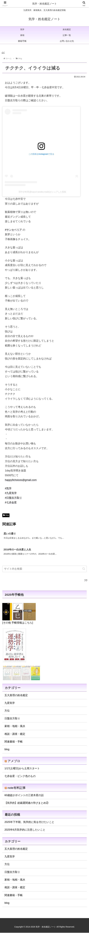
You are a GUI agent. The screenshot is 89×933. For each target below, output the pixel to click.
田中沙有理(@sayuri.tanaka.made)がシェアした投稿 (42, 192)
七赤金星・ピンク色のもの (20, 776)
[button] (83, 569)
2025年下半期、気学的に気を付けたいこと (29, 822)
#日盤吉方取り (13, 497)
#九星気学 (11, 493)
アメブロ (14, 761)
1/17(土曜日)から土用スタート (22, 768)
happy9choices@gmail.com (21, 480)
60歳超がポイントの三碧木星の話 (24, 795)
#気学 (8, 488)
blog (6, 515)
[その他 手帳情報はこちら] (17, 623)
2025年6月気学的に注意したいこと (24, 830)
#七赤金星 (11, 502)
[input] (44, 569)
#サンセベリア (13, 229)
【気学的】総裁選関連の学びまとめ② (26, 803)
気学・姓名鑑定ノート (44, 3)
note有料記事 (17, 788)
